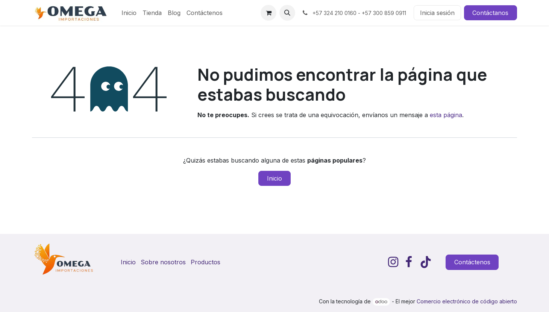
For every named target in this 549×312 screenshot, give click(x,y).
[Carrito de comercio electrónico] (268, 13)
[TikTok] (425, 262)
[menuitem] (129, 12)
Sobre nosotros (163, 262)
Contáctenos (472, 262)
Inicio (274, 178)
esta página (446, 115)
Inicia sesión (437, 13)
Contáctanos (490, 13)
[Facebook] (409, 262)
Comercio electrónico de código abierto (467, 301)
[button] (287, 13)
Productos (205, 262)
